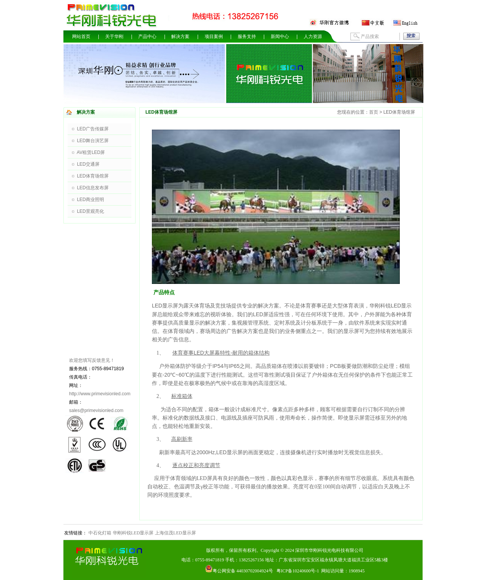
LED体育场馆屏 (93, 176)
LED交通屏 (88, 164)
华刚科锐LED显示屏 (133, 533)
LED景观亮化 (90, 211)
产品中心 (147, 36)
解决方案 (180, 36)
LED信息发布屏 (93, 187)
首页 (373, 112)
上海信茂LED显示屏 (175, 533)
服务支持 (247, 36)
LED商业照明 (90, 199)
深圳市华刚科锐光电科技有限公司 (329, 550)
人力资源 (313, 36)
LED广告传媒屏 (93, 129)
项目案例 (214, 36)
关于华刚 (114, 36)
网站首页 (81, 36)
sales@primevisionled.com (96, 410)
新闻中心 (280, 36)
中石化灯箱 (99, 533)
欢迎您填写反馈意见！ (92, 360)
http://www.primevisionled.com (99, 393)
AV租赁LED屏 (91, 152)
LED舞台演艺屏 (93, 140)
